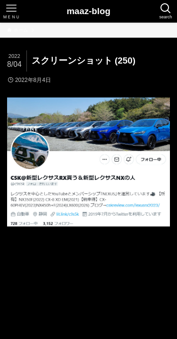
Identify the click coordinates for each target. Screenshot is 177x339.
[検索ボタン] (165, 11)
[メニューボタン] (11, 11)
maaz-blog (88, 11)
